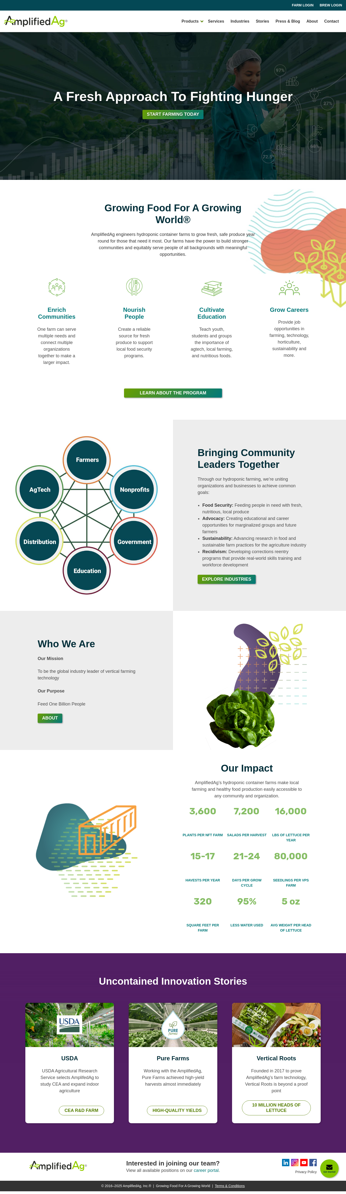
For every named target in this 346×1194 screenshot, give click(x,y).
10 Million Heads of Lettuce (276, 1110)
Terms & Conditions (230, 1189)
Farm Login (303, 5)
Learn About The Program (173, 395)
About (312, 21)
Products (190, 21)
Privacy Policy (306, 1175)
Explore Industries (226, 581)
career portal (206, 1173)
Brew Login (331, 5)
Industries (240, 21)
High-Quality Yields (177, 1113)
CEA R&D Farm (81, 1113)
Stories (262, 21)
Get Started (329, 1172)
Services (216, 21)
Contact (331, 21)
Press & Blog (288, 21)
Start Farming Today (173, 117)
